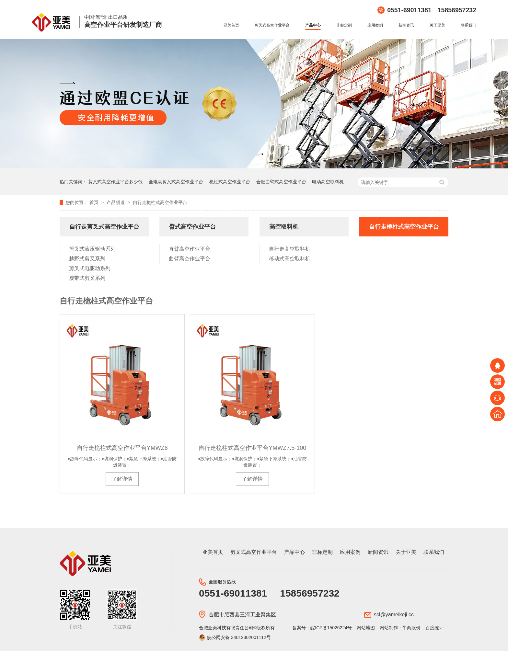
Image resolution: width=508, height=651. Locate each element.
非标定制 (344, 25)
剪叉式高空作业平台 (272, 25)
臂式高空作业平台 (192, 226)
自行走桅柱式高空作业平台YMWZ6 (122, 448)
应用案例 (375, 25)
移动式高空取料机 (289, 258)
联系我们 (468, 25)
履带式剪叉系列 (87, 278)
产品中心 (313, 25)
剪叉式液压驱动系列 (92, 249)
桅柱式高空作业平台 (229, 181)
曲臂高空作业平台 (189, 258)
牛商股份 (411, 627)
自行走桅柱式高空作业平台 (160, 202)
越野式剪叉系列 (87, 258)
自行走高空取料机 (289, 249)
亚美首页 (231, 25)
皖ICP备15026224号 (331, 627)
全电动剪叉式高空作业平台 (176, 181)
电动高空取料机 (328, 181)
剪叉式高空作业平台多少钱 (115, 181)
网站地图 (366, 627)
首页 (94, 202)
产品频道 (116, 202)
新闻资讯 (406, 25)
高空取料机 (283, 226)
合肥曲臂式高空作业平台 (281, 181)
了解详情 (122, 479)
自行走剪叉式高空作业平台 (104, 226)
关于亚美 (437, 25)
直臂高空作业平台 (189, 249)
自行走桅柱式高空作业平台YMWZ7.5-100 (252, 448)
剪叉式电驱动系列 (89, 268)
